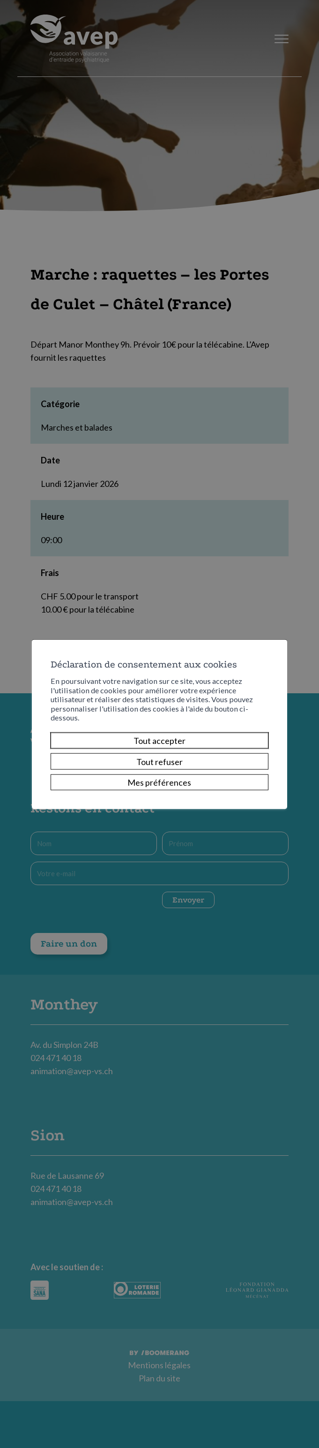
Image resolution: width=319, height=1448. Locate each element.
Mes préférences (159, 782)
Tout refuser (159, 761)
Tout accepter (159, 740)
